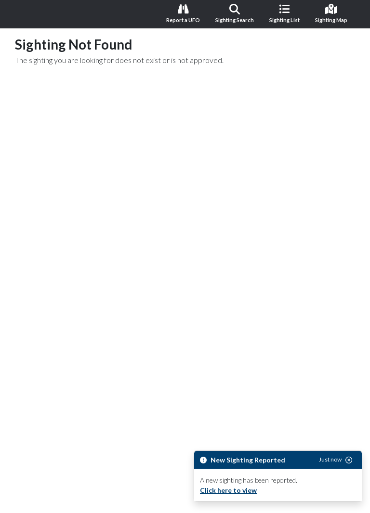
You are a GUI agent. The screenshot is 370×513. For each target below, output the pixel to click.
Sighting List (284, 13)
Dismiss (179, 497)
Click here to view (228, 490)
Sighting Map (331, 13)
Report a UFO (183, 13)
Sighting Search (234, 13)
